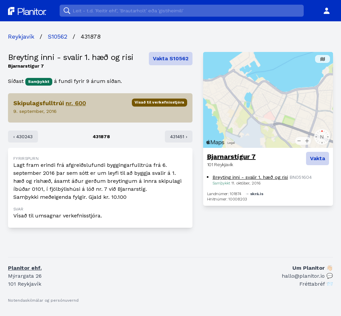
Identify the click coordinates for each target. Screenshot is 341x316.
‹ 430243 (23, 136)
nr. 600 (76, 103)
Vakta (317, 158)
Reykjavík (21, 36)
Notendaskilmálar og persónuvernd (43, 300)
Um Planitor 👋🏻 (312, 268)
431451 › (178, 136)
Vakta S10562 (170, 58)
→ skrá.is (254, 193)
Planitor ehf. (25, 268)
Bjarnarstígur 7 (231, 156)
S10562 (57, 36)
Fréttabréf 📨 (316, 284)
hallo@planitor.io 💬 (307, 276)
